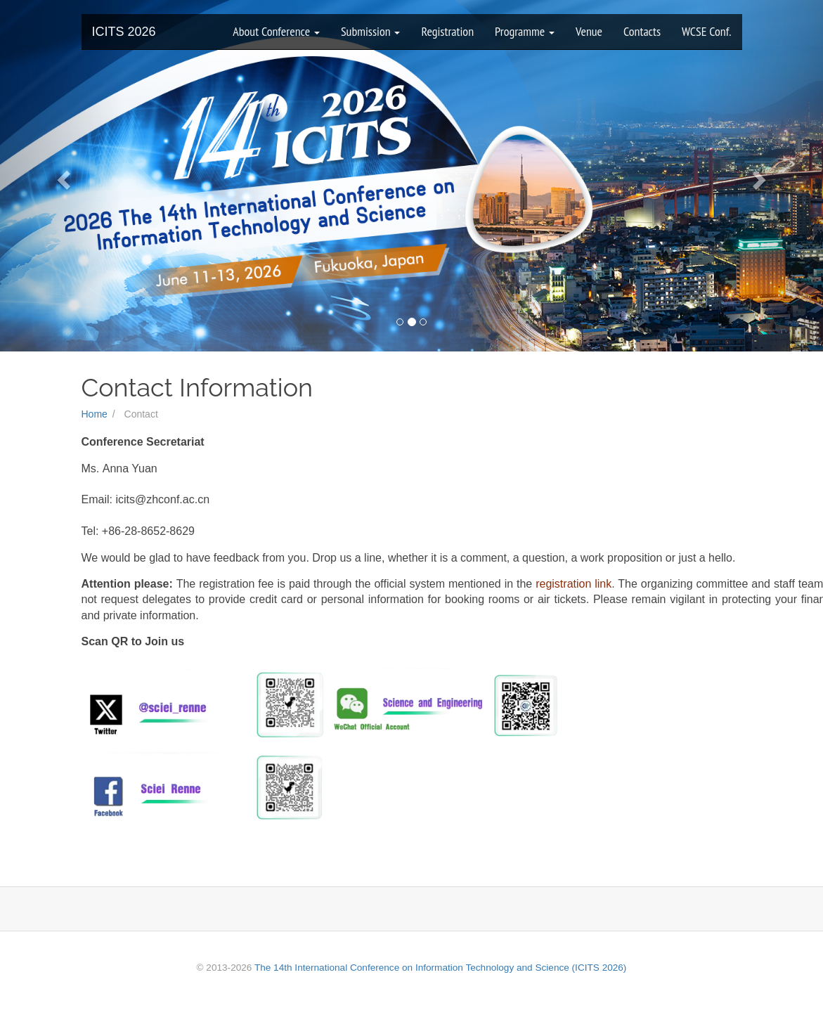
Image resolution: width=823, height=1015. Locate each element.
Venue (589, 31)
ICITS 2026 (124, 32)
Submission (371, 31)
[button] (62, 175)
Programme (525, 31)
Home (95, 414)
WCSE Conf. (706, 31)
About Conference (276, 31)
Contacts (642, 31)
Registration (447, 31)
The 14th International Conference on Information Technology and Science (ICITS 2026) (440, 967)
